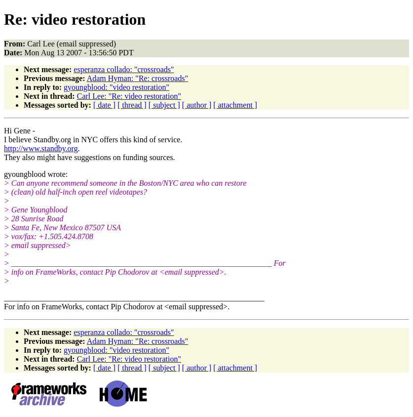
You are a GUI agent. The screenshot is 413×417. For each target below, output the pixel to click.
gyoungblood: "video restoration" (116, 87)
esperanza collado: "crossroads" (124, 69)
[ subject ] (164, 105)
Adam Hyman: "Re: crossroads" (137, 78)
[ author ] (197, 105)
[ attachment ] (235, 105)
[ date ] (104, 105)
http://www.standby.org (41, 148)
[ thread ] (132, 105)
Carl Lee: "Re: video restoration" (129, 96)
